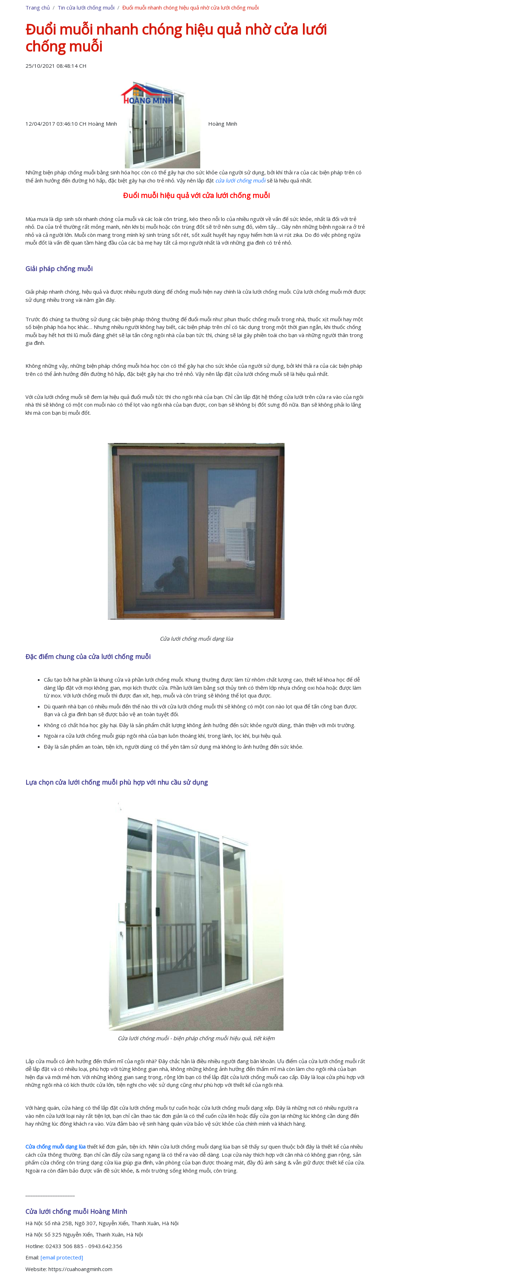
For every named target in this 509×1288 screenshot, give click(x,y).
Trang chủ (37, 7)
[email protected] (62, 1257)
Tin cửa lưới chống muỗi (86, 7)
